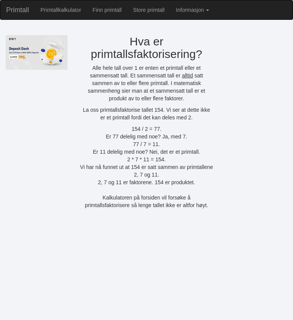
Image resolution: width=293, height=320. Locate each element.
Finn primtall (107, 10)
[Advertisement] (146, 268)
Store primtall (148, 10)
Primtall (17, 10)
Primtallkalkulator (60, 10)
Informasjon (192, 10)
